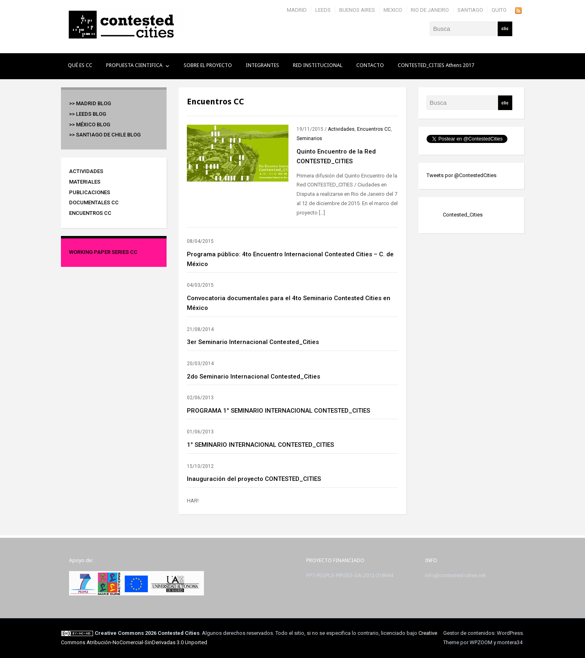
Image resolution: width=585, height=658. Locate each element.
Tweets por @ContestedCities (461, 175)
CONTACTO (370, 65)
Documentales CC (94, 202)
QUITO (499, 10)
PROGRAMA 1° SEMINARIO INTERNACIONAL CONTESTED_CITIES (278, 410)
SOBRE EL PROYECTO (208, 65)
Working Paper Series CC (103, 252)
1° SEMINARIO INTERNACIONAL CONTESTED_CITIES (260, 444)
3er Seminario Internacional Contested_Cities (253, 342)
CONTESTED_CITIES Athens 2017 (436, 65)
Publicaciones (89, 192)
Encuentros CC (90, 213)
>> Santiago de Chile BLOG (105, 135)
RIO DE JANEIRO (430, 10)
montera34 (509, 642)
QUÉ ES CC (80, 65)
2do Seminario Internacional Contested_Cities (253, 376)
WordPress (510, 633)
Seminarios (309, 138)
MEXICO (393, 10)
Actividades (86, 171)
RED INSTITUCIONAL (317, 65)
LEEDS (323, 10)
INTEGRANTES (262, 65)
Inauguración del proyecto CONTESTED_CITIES (254, 479)
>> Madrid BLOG (90, 103)
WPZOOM (481, 642)
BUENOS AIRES (357, 10)
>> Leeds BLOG (87, 114)
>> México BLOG (89, 124)
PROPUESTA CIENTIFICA (134, 65)
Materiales (84, 182)
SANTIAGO (470, 10)
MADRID (297, 10)
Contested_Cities (463, 215)
